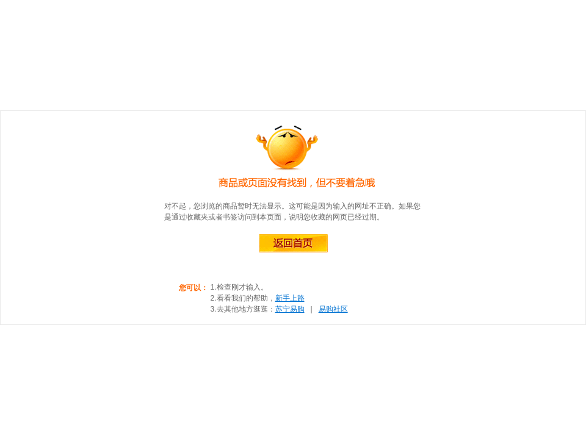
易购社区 (333, 309)
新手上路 (290, 298)
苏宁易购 (290, 309)
